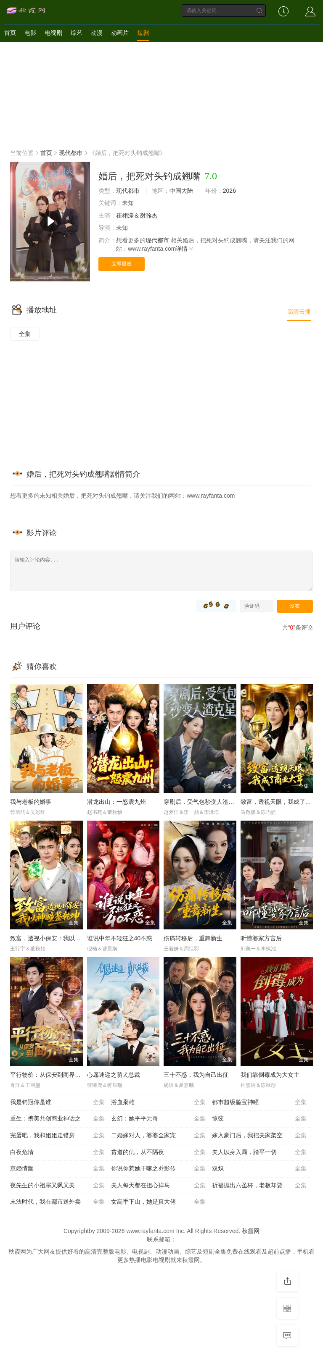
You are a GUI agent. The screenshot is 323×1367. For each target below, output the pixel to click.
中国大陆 (181, 190)
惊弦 (259, 1119)
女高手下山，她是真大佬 (158, 1202)
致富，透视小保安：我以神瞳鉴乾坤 (57, 938)
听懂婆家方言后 (261, 938)
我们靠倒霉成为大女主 (270, 1074)
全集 (25, 334)
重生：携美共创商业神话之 (57, 1119)
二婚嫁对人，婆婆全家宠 (158, 1135)
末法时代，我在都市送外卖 (57, 1202)
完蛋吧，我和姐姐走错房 (57, 1135)
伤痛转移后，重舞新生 (193, 938)
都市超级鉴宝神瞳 (259, 1102)
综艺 (76, 32)
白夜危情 (57, 1152)
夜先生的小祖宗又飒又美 (57, 1185)
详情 (185, 248)
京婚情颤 (57, 1169)
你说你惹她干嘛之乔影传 (158, 1169)
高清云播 (299, 311)
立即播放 (121, 264)
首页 (10, 32)
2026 (229, 190)
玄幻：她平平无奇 (158, 1119)
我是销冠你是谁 (57, 1102)
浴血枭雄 (158, 1102)
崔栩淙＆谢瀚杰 (136, 215)
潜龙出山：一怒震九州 (116, 801)
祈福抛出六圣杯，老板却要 (259, 1185)
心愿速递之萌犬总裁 (113, 1074)
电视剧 (53, 32)
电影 (30, 32)
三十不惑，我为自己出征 (196, 1074)
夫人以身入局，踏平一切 (259, 1152)
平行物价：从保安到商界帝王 (48, 1074)
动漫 (97, 32)
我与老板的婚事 (30, 801)
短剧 (143, 32)
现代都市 (70, 153)
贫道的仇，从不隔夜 (158, 1152)
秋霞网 (250, 1231)
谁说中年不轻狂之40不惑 (120, 938)
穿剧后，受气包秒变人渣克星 (202, 801)
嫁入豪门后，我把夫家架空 (259, 1135)
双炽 (259, 1169)
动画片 (120, 32)
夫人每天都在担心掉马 (158, 1185)
